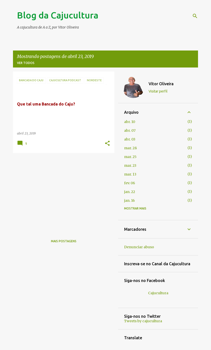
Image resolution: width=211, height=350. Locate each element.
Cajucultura (158, 293)
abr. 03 (129, 139)
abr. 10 (129, 122)
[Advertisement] (62, 192)
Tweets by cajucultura (143, 321)
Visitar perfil (158, 91)
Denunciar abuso (139, 247)
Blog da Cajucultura (57, 15)
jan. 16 (129, 200)
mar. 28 (130, 148)
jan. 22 (129, 192)
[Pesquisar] (195, 16)
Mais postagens (63, 241)
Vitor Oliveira (161, 84)
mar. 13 (130, 174)
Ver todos (25, 62)
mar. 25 (130, 156)
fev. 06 (129, 183)
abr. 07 (130, 130)
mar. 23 (130, 165)
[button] (107, 143)
